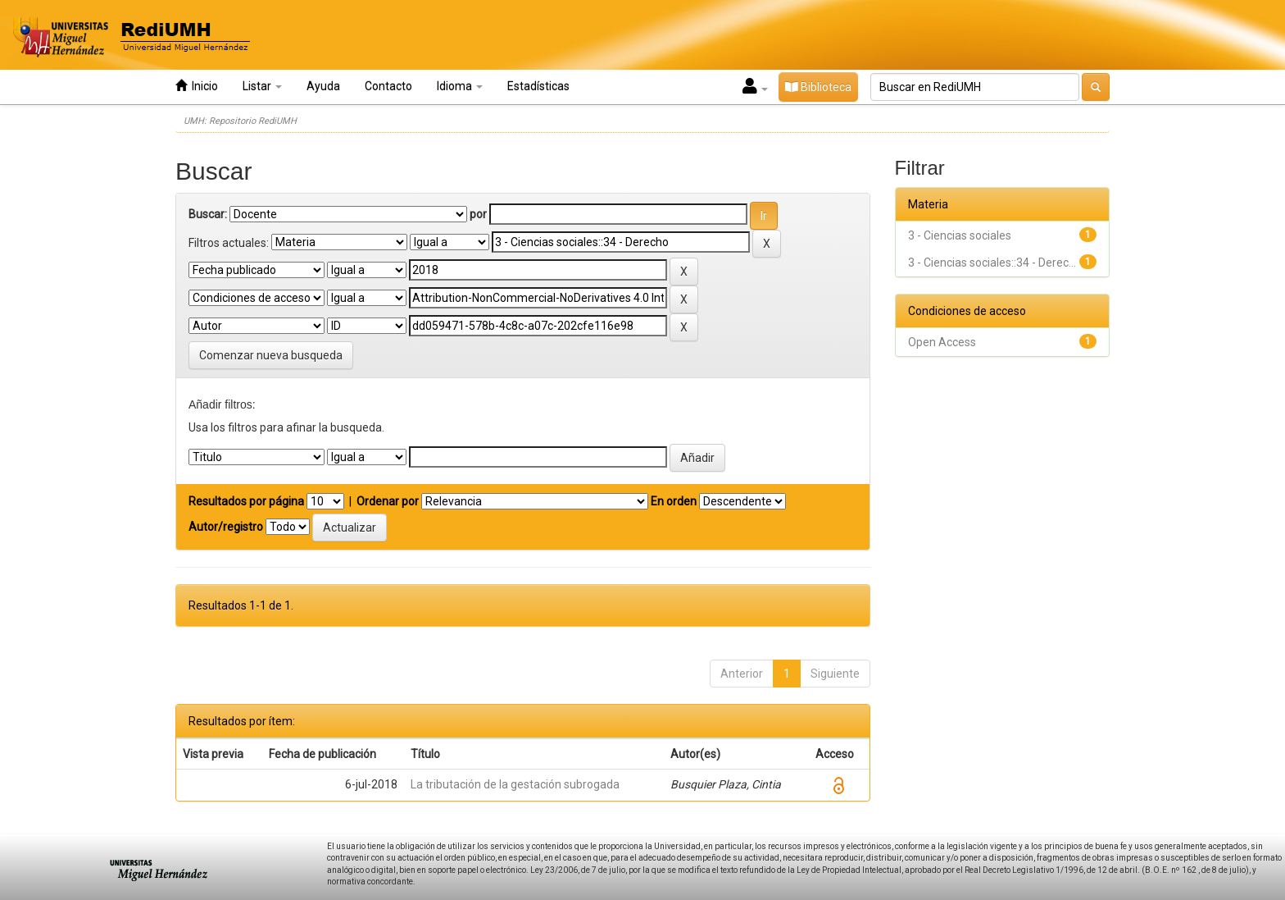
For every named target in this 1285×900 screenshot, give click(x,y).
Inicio (196, 86)
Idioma (460, 86)
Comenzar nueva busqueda (271, 355)
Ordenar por (387, 501)
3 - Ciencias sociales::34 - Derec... (992, 262)
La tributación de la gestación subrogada (515, 784)
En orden (674, 501)
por (478, 214)
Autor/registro (225, 526)
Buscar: (207, 214)
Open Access (942, 342)
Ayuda (323, 86)
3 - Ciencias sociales (959, 235)
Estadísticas (538, 86)
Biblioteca (818, 87)
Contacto (388, 86)
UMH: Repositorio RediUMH (240, 121)
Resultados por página (246, 501)
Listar (262, 86)
